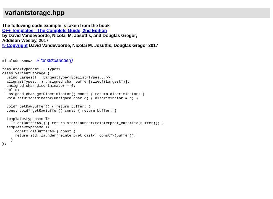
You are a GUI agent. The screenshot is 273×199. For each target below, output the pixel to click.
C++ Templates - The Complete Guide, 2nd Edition (54, 30)
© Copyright (15, 45)
